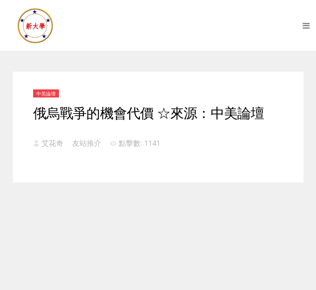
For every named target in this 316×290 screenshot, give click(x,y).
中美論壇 (46, 93)
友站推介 (86, 143)
